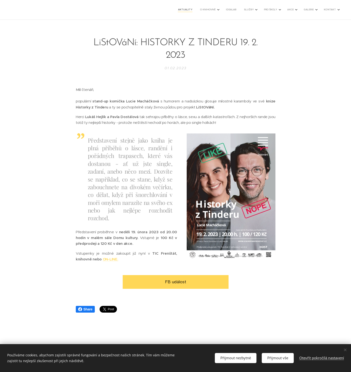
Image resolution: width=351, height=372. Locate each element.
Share (85, 309)
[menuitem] (271, 10)
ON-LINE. (110, 259)
